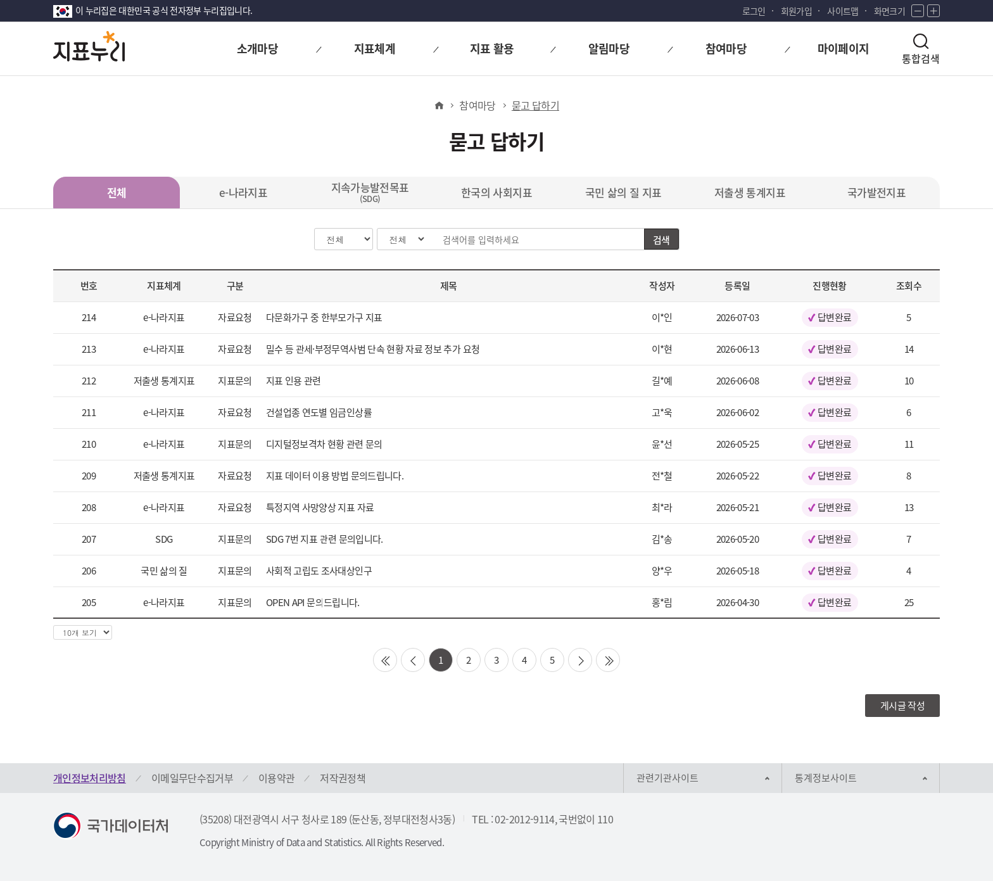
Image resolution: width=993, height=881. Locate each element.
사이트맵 (842, 10)
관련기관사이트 (667, 778)
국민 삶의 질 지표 (623, 192)
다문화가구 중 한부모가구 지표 (324, 317)
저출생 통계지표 (749, 192)
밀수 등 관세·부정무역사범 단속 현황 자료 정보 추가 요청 (372, 349)
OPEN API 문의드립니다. (313, 602)
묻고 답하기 (535, 105)
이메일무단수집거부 (192, 777)
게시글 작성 (902, 706)
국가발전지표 (876, 192)
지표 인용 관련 (293, 381)
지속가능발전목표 (370, 192)
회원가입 (796, 10)
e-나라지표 (243, 192)
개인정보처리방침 (89, 777)
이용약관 (276, 777)
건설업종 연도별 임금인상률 (319, 412)
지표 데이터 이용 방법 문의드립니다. (334, 476)
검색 (661, 240)
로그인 (754, 10)
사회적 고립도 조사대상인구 (319, 571)
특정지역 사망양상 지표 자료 (320, 507)
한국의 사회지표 (496, 192)
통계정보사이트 (826, 778)
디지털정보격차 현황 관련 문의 (324, 444)
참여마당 (477, 105)
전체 (117, 192)
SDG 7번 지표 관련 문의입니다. (324, 539)
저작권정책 (342, 777)
